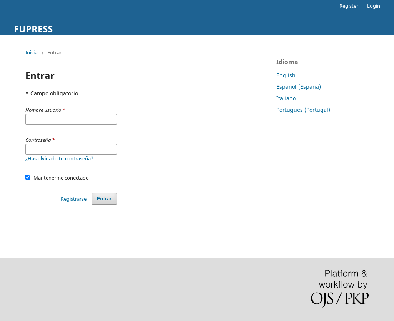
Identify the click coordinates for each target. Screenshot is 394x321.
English (286, 75)
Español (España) (298, 86)
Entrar (104, 198)
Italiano (286, 98)
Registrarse (74, 198)
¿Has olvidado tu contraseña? (59, 158)
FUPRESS (33, 28)
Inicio (31, 52)
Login (373, 5)
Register (348, 5)
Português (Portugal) (303, 109)
